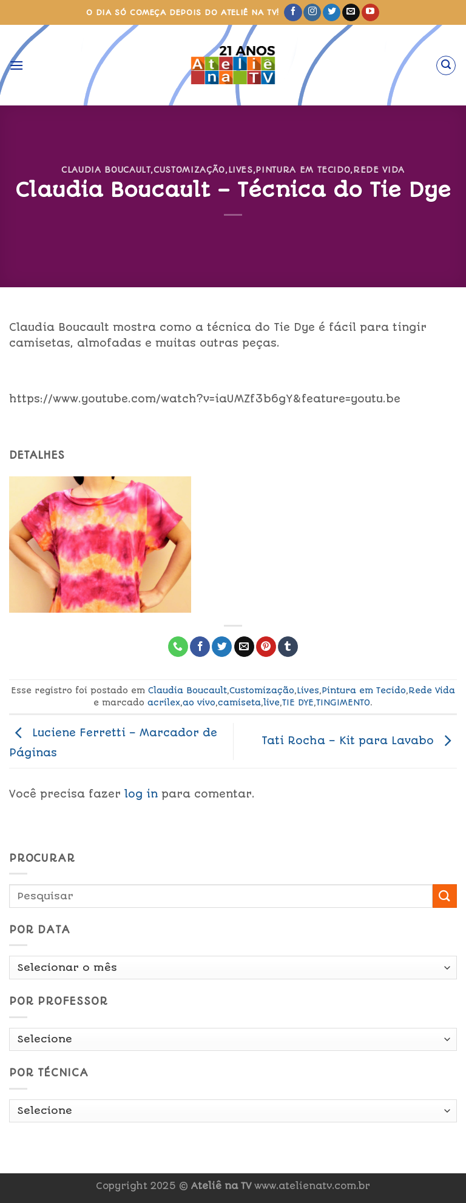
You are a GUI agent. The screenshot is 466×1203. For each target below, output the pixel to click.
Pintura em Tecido (302, 170)
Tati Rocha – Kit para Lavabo (359, 741)
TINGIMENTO (343, 702)
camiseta (239, 702)
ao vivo (199, 702)
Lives (240, 170)
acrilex (163, 702)
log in (141, 794)
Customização (189, 170)
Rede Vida (379, 170)
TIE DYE (298, 702)
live (271, 702)
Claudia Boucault (105, 170)
